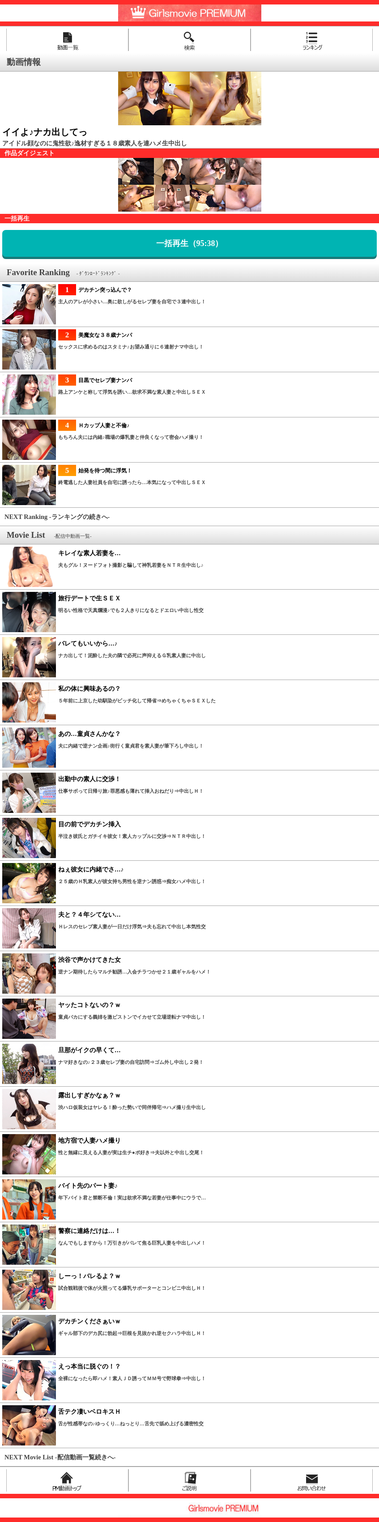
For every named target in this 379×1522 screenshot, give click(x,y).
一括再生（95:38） (189, 243)
